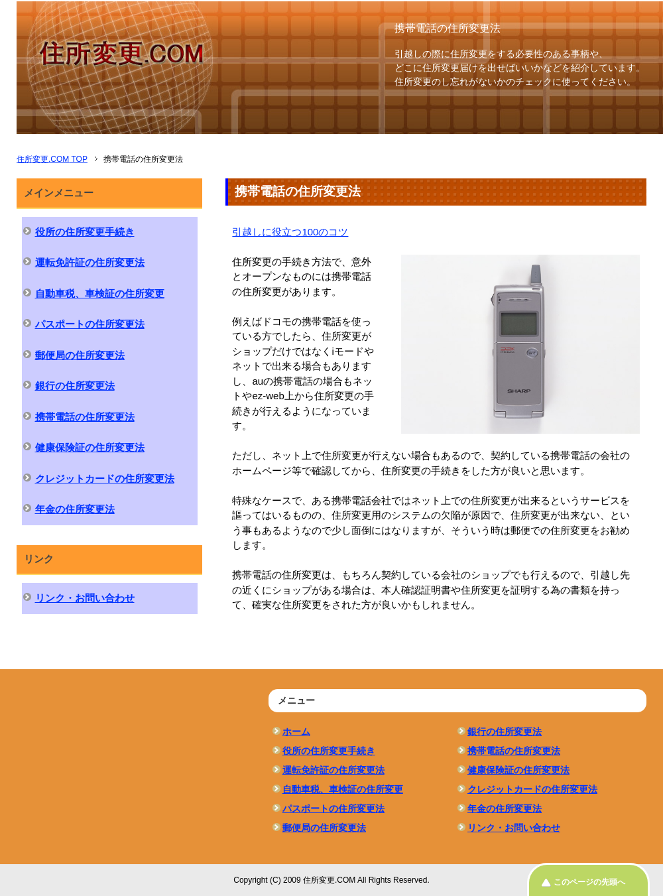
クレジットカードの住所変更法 (104, 478)
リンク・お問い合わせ (85, 598)
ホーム (296, 731)
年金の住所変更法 (75, 509)
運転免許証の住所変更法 (90, 262)
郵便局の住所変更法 (80, 355)
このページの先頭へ (589, 882)
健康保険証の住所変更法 (90, 447)
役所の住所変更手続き (85, 231)
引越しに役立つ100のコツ (290, 231)
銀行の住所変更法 (75, 385)
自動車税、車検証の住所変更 (99, 293)
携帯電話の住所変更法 (85, 416)
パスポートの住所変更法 (90, 324)
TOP (52, 159)
